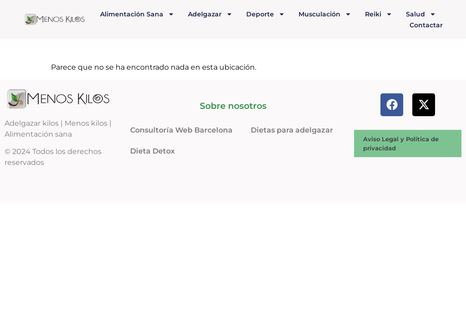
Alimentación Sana (137, 14)
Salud (421, 14)
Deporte (265, 14)
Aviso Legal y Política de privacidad (401, 143)
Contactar (426, 25)
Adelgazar (210, 14)
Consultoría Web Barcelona (181, 130)
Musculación (325, 14)
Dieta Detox (152, 151)
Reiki (378, 14)
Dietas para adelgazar (292, 130)
